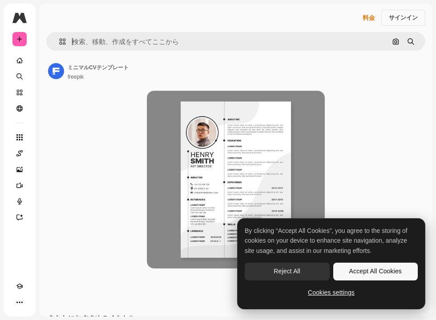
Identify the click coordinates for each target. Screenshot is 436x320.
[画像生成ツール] (19, 169)
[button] (59, 41)
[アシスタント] (19, 217)
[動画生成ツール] (19, 185)
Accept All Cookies (375, 271)
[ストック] (19, 92)
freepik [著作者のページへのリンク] (76, 77)
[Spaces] (19, 153)
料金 (369, 17)
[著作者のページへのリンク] (56, 71)
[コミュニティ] (19, 108)
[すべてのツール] (19, 137)
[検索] (19, 76)
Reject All (287, 271)
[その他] (19, 302)
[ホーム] (19, 60)
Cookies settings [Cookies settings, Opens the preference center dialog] (331, 292)
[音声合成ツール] (19, 201)
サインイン (403, 17)
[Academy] (19, 286)
